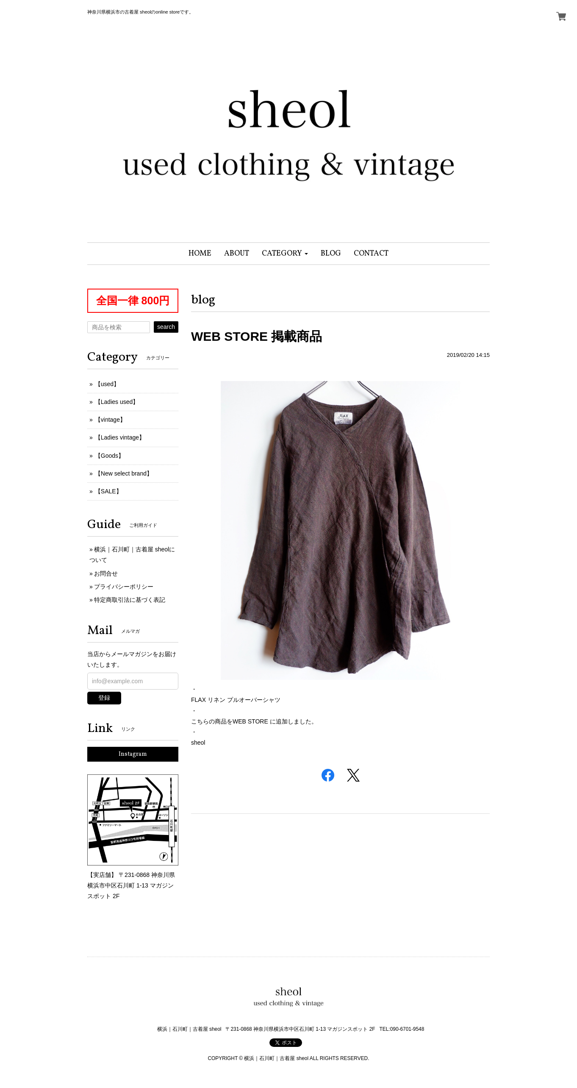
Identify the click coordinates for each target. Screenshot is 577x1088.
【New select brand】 (124, 473)
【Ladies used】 (117, 401)
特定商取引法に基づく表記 (129, 599)
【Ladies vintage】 (120, 437)
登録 (104, 697)
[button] (284, 253)
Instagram (133, 754)
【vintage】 (110, 419)
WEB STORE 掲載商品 (256, 336)
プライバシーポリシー (123, 586)
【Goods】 (109, 455)
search (166, 326)
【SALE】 (108, 491)
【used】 (107, 384)
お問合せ (106, 573)
